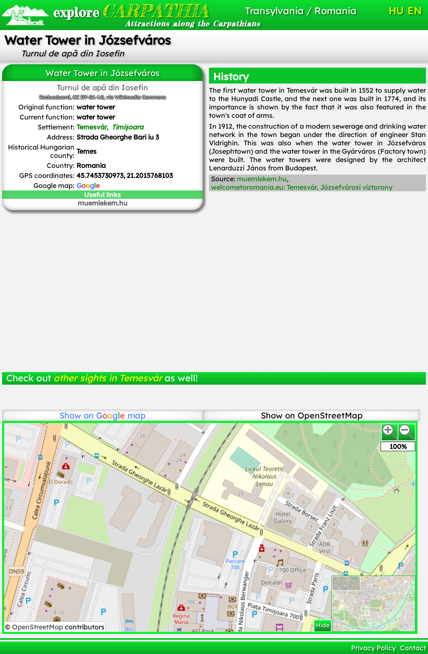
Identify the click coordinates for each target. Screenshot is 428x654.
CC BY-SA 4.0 (88, 97)
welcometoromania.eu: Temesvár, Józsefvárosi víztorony (301, 187)
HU (396, 10)
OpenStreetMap (38, 627)
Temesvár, (109, 127)
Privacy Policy (373, 648)
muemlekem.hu (102, 203)
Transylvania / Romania (301, 11)
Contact (413, 648)
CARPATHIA (117, 10)
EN (415, 10)
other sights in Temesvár (108, 378)
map (121, 415)
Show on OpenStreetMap (312, 415)
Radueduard (54, 97)
